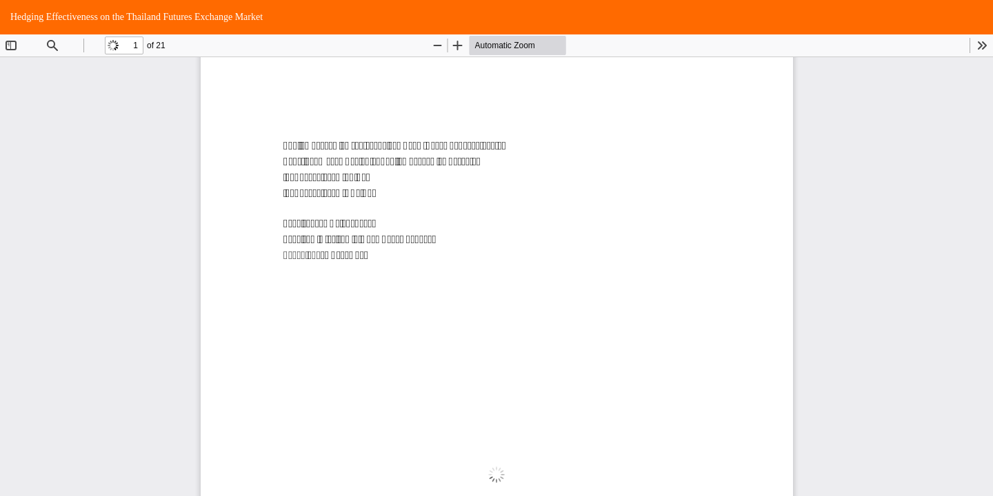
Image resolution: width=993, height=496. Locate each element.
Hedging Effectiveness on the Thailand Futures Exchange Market (136, 17)
